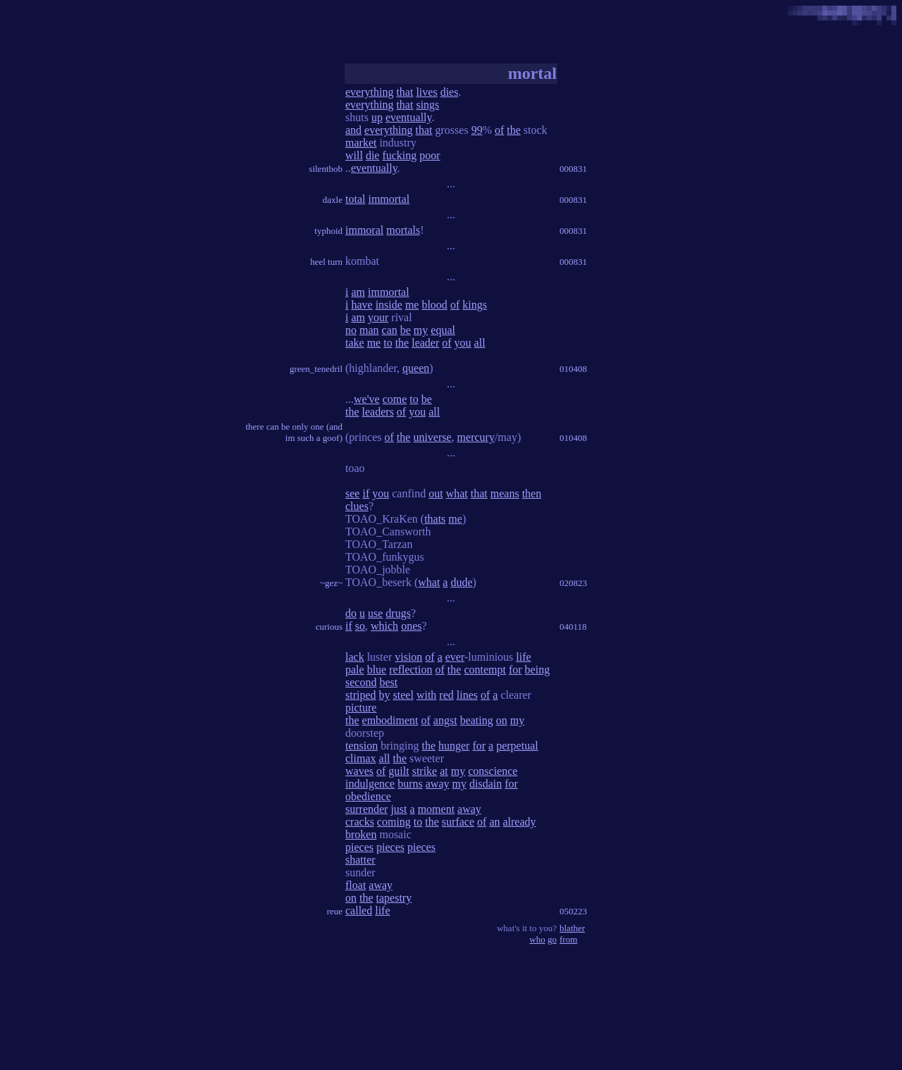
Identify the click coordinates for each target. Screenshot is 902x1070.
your (378, 317)
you (463, 343)
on (501, 720)
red (446, 695)
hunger (453, 746)
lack (354, 657)
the (514, 130)
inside (389, 305)
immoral (364, 230)
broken (360, 834)
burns (410, 784)
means (504, 493)
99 (477, 130)
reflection (410, 670)
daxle (332, 199)
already (519, 822)
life (523, 657)
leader (425, 343)
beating (476, 720)
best (388, 682)
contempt (485, 670)
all (480, 343)
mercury (476, 437)
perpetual (517, 746)
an (494, 822)
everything (369, 92)
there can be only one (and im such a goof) (293, 432)
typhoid (328, 230)
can (389, 330)
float (355, 885)
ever (454, 657)
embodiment (390, 720)
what (457, 493)
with (426, 695)
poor (429, 155)
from (568, 939)
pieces (359, 847)
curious (329, 626)
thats (434, 519)
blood (434, 305)
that (404, 92)
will (354, 155)
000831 (573, 168)
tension (361, 746)
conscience (492, 771)
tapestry (394, 898)
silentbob (325, 168)
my (421, 330)
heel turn (326, 261)
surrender (366, 809)
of (499, 130)
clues (357, 506)
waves (359, 771)
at (444, 771)
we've (367, 399)
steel (403, 695)
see (352, 493)
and (353, 130)
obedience (368, 796)
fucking (399, 155)
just (398, 809)
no (351, 330)
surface (458, 822)
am (358, 292)
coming (394, 822)
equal (443, 330)
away (438, 784)
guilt (398, 771)
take (354, 343)
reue (334, 911)
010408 (573, 368)
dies (449, 92)
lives (426, 92)
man (369, 330)
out (435, 493)
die (373, 155)
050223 (573, 911)
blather (572, 928)
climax (360, 758)
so (360, 626)
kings (474, 305)
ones (411, 626)
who (537, 939)
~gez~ (331, 583)
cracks (359, 822)
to (387, 343)
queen (415, 368)
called (358, 910)
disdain (485, 784)
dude (461, 582)
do (351, 613)
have (361, 305)
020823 (573, 583)
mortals (403, 230)
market (360, 143)
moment (436, 809)
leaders (378, 412)
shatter (360, 860)
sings (427, 105)
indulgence (370, 784)
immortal (388, 199)
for (515, 670)
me (412, 305)
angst (445, 720)
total (355, 199)
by (384, 695)
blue (377, 670)
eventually (408, 117)
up (377, 117)
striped (360, 695)
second (360, 682)
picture (360, 708)
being (537, 670)
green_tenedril (316, 368)
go (552, 939)
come (395, 399)
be (405, 330)
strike (425, 771)
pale (354, 670)
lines (467, 695)
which (384, 626)
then (532, 493)
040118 (573, 626)
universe (432, 437)
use (375, 613)
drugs (398, 613)
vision (408, 657)
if (365, 493)
